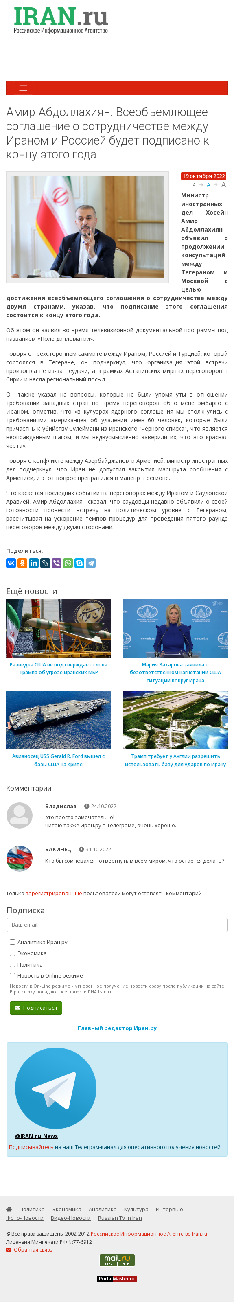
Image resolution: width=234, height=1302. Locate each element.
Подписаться (36, 1007)
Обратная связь (29, 1249)
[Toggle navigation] (23, 88)
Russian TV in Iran (120, 1217)
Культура (136, 1209)
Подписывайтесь (31, 1147)
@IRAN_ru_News (36, 1136)
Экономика (28, 953)
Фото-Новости (25, 1217)
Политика (26, 964)
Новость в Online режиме (46, 975)
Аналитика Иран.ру (39, 942)
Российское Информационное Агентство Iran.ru (149, 1233)
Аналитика (103, 1209)
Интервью (169, 1209)
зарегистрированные (54, 893)
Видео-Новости (71, 1217)
